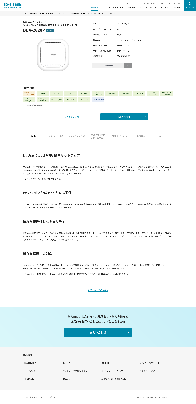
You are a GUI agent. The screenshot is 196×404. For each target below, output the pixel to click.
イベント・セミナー (148, 7)
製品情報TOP (30, 363)
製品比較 (66, 378)
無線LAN (41, 13)
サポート (164, 7)
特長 (33, 136)
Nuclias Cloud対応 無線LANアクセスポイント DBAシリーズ (86, 13)
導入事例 (131, 7)
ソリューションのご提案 (113, 7)
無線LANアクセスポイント (55, 13)
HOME (25, 13)
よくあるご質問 (72, 116)
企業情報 (176, 7)
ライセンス (162, 136)
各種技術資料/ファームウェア (98, 136)
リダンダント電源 (147, 370)
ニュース (126, 3)
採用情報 (177, 3)
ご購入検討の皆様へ (149, 3)
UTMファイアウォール (149, 363)
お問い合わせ (165, 3)
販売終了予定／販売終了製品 (114, 378)
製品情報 (94, 7)
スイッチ (66, 363)
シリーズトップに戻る (98, 289)
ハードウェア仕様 (55, 136)
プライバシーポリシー (49, 397)
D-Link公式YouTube (30, 397)
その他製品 (29, 378)
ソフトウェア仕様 (76, 136)
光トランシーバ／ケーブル (113, 370)
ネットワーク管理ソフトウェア (76, 370)
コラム (135, 3)
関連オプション (119, 136)
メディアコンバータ (32, 370)
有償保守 (141, 136)
